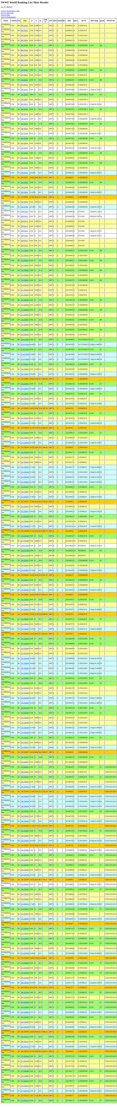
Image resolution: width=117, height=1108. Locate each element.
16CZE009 (25, 1007)
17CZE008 (25, 1071)
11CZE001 (25, 250)
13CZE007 (25, 738)
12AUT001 (25, 339)
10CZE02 (24, 70)
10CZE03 (24, 90)
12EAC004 (25, 546)
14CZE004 (25, 796)
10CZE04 (24, 119)
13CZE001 (25, 560)
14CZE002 (25, 767)
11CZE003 (25, 290)
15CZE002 (25, 884)
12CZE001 (25, 364)
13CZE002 (25, 600)
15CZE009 (25, 943)
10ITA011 (24, 212)
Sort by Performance (8, 17)
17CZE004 (25, 1056)
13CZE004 (25, 639)
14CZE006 (25, 850)
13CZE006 (25, 678)
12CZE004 (25, 433)
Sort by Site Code (7, 13)
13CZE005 (25, 668)
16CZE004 (25, 973)
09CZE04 (24, 35)
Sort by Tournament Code (10, 11)
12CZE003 (25, 394)
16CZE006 (25, 1002)
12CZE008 (25, 516)
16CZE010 (25, 1037)
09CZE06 (24, 45)
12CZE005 (25, 452)
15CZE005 (25, 929)
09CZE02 (24, 26)
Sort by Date (5, 15)
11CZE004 (25, 300)
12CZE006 (25, 472)
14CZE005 (25, 811)
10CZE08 (24, 182)
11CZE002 (25, 270)
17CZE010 (25, 1081)
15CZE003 (25, 909)
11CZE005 (25, 320)
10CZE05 (24, 148)
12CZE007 (25, 487)
